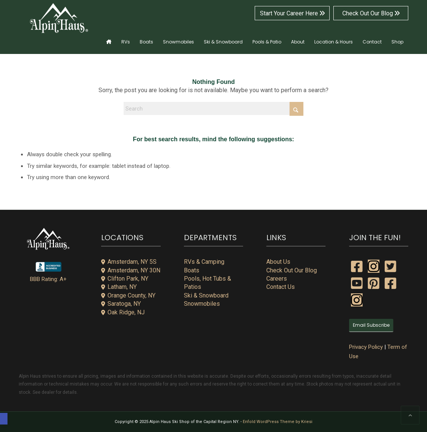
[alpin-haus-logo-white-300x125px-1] (59, 18)
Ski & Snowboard (206, 295)
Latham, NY (119, 286)
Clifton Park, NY (124, 278)
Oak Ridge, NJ (123, 312)
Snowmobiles (202, 303)
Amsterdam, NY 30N (130, 270)
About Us (278, 261)
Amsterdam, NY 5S (129, 261)
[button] (3, 419)
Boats (191, 270)
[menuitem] (109, 37)
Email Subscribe (371, 325)
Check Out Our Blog (371, 13)
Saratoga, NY (121, 303)
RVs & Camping (204, 261)
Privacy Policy (366, 347)
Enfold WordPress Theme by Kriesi (277, 421)
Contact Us (280, 286)
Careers (276, 278)
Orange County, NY (128, 295)
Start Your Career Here (292, 13)
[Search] (213, 108)
